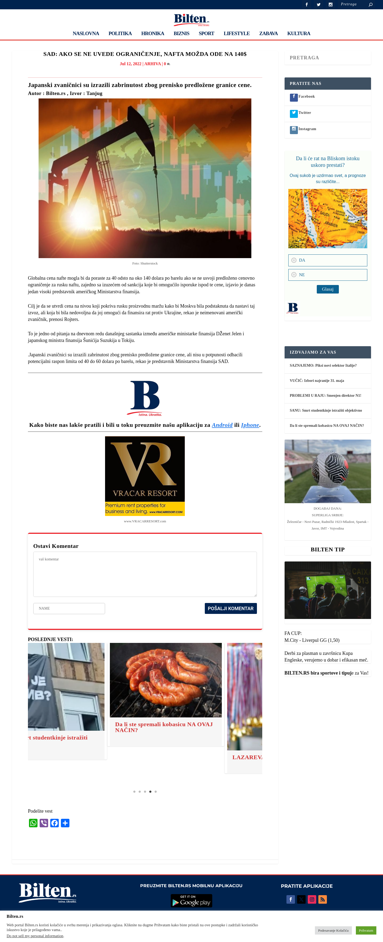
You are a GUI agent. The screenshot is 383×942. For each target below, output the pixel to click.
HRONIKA (152, 33)
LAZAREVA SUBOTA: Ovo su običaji (220, 757)
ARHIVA (152, 63)
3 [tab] (145, 791)
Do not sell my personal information (35, 936)
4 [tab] (150, 791)
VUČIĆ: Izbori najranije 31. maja (317, 381)
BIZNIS (181, 33)
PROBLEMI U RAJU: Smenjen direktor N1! (325, 396)
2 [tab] (139, 791)
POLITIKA (120, 33)
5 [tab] (155, 791)
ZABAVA (268, 33)
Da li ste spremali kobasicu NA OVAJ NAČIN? (101, 727)
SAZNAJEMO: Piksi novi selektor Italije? (323, 365)
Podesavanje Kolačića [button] (333, 930)
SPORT (206, 33)
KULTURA (298, 33)
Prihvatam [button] (366, 930)
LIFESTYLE (237, 33)
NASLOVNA (86, 33)
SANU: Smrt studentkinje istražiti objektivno (326, 410)
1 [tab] (134, 791)
